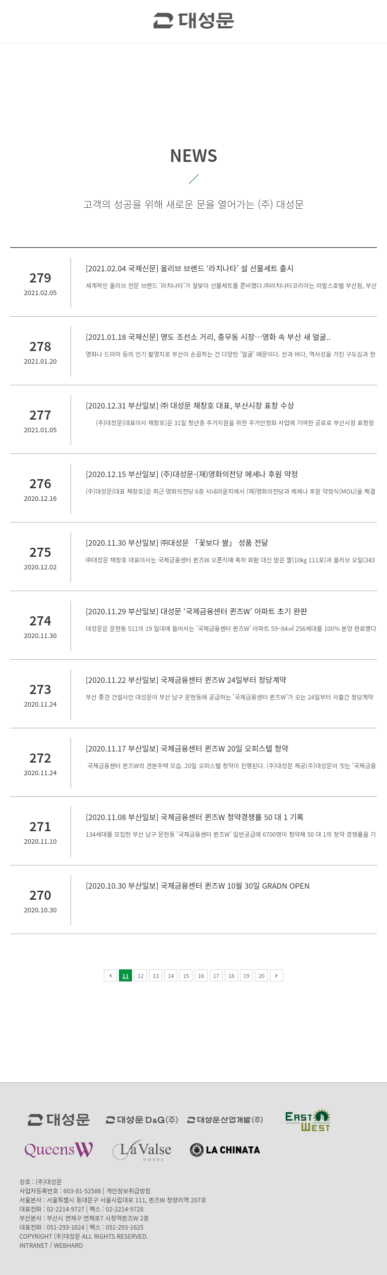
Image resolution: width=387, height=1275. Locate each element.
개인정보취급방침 (128, 1190)
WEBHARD (68, 1245)
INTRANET (33, 1245)
